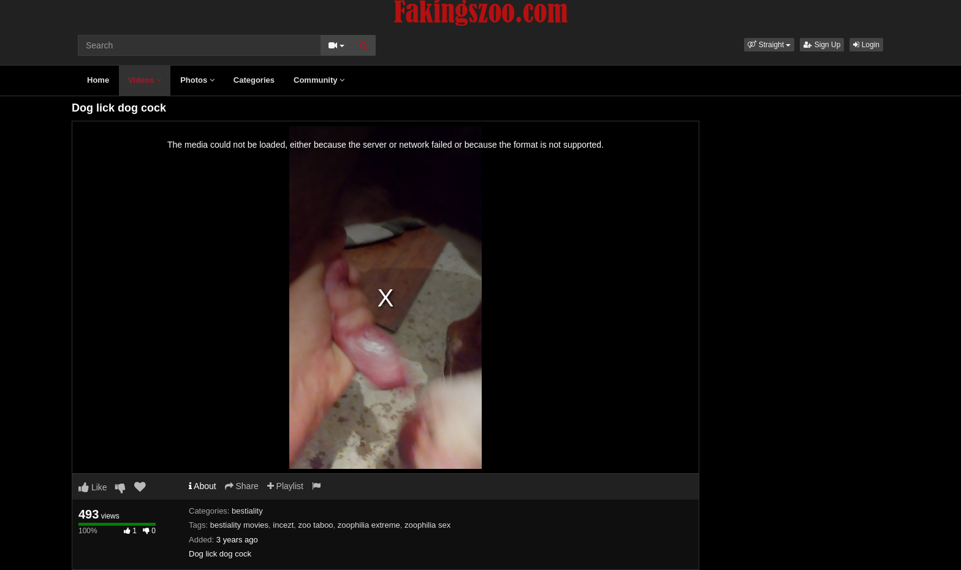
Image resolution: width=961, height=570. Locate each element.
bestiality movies (239, 525)
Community (319, 80)
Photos (197, 80)
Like (92, 487)
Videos (144, 80)
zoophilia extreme (369, 525)
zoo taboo (315, 525)
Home (98, 80)
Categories (254, 80)
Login (866, 44)
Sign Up (821, 44)
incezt (283, 525)
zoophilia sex (427, 525)
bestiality (247, 510)
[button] (769, 44)
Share (242, 486)
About (202, 486)
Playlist (285, 486)
